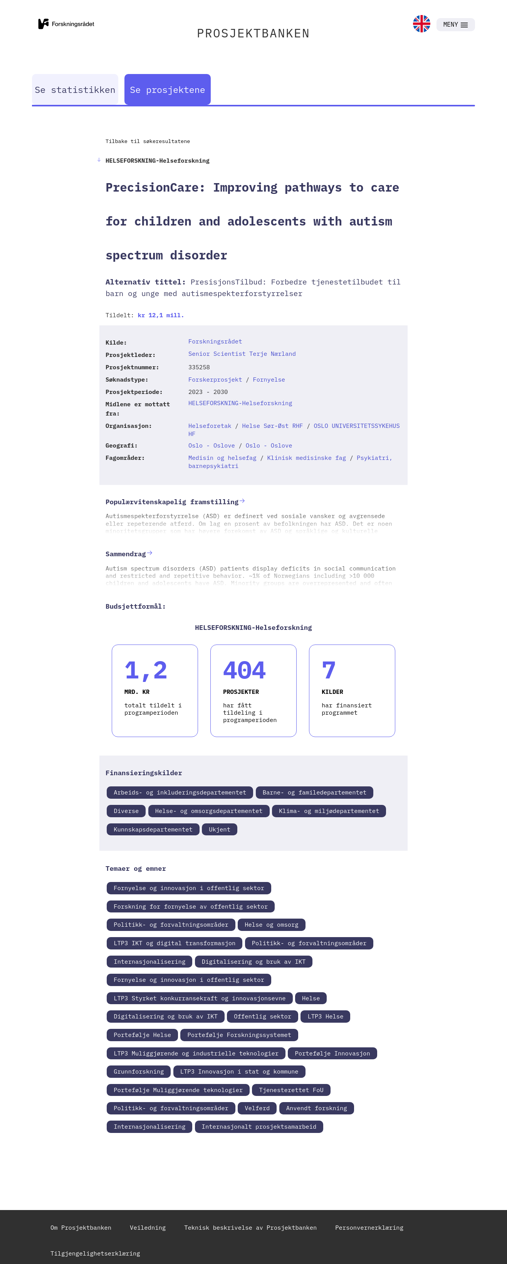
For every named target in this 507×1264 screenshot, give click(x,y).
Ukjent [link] (219, 829)
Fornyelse (269, 379)
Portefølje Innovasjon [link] (332, 1053)
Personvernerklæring (369, 1227)
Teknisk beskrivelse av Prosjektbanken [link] (250, 1227)
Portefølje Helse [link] (142, 1034)
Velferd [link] (257, 1108)
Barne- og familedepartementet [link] (315, 792)
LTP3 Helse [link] (325, 1016)
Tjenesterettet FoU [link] (291, 1090)
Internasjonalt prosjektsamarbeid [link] (259, 1126)
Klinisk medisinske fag (306, 457)
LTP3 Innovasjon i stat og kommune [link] (239, 1071)
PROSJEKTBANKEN (253, 33)
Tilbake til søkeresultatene (148, 141)
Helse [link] (311, 998)
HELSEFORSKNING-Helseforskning (240, 403)
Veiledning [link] (148, 1227)
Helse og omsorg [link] (272, 924)
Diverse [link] (126, 811)
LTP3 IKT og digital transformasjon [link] (174, 943)
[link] (421, 24)
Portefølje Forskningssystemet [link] (239, 1034)
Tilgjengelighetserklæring (95, 1253)
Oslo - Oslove (211, 445)
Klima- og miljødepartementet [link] (329, 811)
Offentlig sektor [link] (262, 1016)
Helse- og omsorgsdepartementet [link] (209, 811)
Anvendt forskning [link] (316, 1108)
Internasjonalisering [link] (149, 961)
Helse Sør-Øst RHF (272, 425)
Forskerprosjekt (215, 379)
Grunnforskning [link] (139, 1071)
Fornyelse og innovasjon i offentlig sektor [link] (189, 888)
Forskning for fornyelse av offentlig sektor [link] (191, 906)
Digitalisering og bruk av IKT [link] (254, 961)
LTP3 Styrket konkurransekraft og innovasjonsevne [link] (199, 998)
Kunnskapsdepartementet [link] (153, 829)
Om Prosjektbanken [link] (80, 1227)
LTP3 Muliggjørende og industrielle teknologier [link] (196, 1053)
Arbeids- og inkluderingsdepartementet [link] (180, 792)
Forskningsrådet (215, 341)
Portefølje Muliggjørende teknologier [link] (178, 1090)
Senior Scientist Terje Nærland (242, 353)
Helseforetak (210, 425)
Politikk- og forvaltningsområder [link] (171, 924)
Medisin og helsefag (222, 457)
